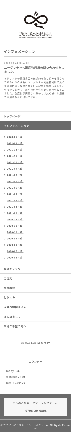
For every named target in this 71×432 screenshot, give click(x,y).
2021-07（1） (15, 181)
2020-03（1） (15, 257)
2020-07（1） (15, 251)
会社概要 (9, 288)
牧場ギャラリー (13, 269)
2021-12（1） (15, 149)
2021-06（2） (15, 187)
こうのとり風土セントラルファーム (28, 425)
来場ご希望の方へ (15, 326)
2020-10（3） (15, 232)
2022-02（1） (15, 143)
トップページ (12, 116)
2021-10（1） (15, 162)
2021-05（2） (15, 194)
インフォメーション (16, 126)
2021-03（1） (15, 200)
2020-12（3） (15, 219)
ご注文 (8, 278)
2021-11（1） (15, 156)
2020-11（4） (15, 225)
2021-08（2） (15, 175)
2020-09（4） (15, 238)
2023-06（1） (15, 137)
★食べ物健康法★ (15, 307)
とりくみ (9, 297)
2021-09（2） (15, 168)
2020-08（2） (15, 245)
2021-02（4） (15, 206)
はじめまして (12, 316)
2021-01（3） (15, 213)
